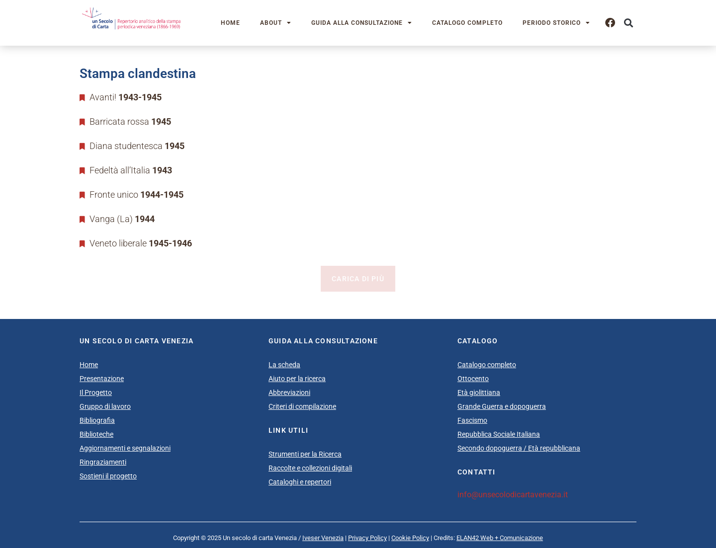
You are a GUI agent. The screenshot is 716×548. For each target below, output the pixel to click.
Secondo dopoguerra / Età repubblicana (518, 448)
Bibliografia (97, 420)
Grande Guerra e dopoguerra (501, 406)
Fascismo (472, 420)
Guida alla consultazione (361, 23)
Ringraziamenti (103, 462)
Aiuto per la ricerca (297, 379)
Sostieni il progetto (108, 476)
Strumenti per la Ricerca (305, 454)
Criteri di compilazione (302, 406)
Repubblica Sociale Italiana (498, 434)
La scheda (284, 365)
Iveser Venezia (323, 538)
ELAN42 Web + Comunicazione (499, 538)
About (275, 23)
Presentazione (102, 379)
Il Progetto (96, 392)
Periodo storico (556, 23)
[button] (628, 23)
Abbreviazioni (289, 392)
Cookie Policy (410, 538)
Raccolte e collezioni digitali (310, 468)
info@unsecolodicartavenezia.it (512, 494)
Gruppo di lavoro (105, 406)
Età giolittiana (478, 392)
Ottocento (473, 379)
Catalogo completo (467, 22)
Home (230, 22)
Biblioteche (96, 434)
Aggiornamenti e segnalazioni (125, 448)
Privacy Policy (367, 538)
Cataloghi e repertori (299, 482)
